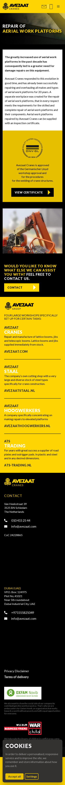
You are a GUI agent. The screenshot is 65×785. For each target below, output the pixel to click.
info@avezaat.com (20, 526)
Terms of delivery (16, 677)
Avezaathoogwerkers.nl (27, 426)
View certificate (29, 192)
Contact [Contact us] (15, 287)
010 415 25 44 (17, 520)
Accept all (16, 776)
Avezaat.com (16, 351)
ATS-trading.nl (18, 465)
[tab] (29, 251)
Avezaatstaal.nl (19, 390)
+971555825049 (19, 612)
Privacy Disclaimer (16, 671)
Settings (31, 776)
